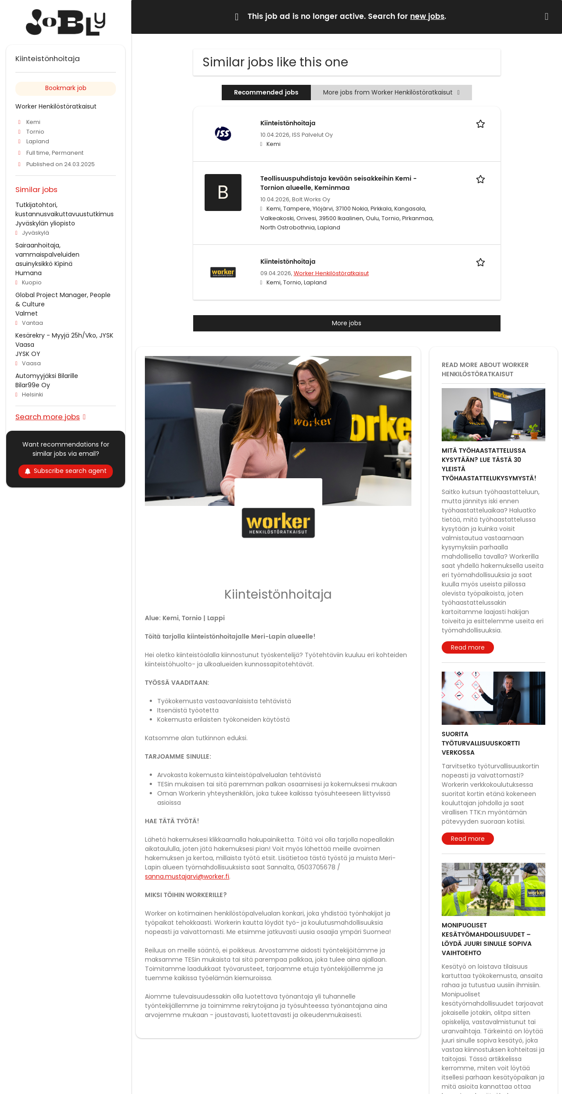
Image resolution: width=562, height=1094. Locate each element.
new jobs (427, 17)
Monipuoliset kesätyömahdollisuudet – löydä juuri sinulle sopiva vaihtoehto (487, 939)
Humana (28, 273)
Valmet (26, 313)
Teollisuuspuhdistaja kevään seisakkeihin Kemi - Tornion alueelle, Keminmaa (338, 183)
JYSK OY (27, 353)
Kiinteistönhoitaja (288, 123)
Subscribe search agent (66, 470)
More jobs (346, 323)
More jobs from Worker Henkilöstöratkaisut (391, 92)
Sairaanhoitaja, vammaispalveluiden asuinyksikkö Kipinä (47, 254)
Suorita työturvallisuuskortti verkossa (481, 743)
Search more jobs (47, 416)
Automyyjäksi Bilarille (46, 375)
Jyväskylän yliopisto (45, 223)
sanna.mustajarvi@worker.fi (187, 876)
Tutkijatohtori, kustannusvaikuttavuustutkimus (64, 209)
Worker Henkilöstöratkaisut (331, 273)
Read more (468, 647)
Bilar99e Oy (32, 385)
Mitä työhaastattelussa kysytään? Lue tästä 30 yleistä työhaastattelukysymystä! (489, 464)
